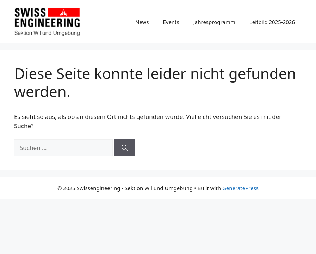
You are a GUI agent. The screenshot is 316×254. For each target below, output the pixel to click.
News (142, 21)
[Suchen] (124, 147)
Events (171, 21)
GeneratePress (240, 188)
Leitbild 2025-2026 (272, 21)
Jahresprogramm (214, 21)
